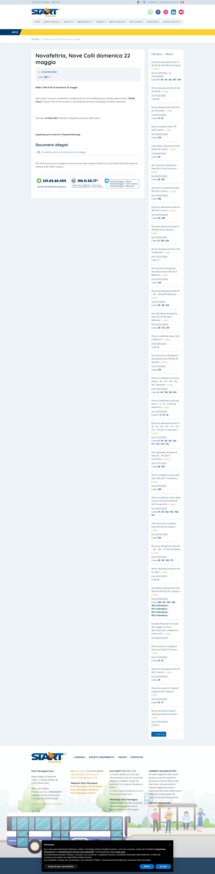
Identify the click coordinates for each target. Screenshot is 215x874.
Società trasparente (168, 2)
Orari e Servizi (51, 22)
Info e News (135, 22)
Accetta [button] (163, 866)
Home (37, 22)
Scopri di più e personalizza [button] (60, 866)
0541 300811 (80, 771)
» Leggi (155, 68)
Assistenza (152, 22)
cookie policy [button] (120, 852)
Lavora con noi (171, 22)
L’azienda (79, 757)
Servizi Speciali (117, 22)
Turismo (100, 22)
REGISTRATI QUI (157, 806)
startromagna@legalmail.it (84, 777)
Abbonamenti (84, 22)
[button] (170, 845)
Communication (55, 804)
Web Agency (37, 804)
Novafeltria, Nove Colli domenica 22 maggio (61, 152)
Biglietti (68, 22)
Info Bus (35, 39)
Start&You (138, 757)
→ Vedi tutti (159, 734)
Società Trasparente (102, 757)
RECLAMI (56, 2)
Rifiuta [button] (147, 866)
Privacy (124, 757)
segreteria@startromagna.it (84, 774)
